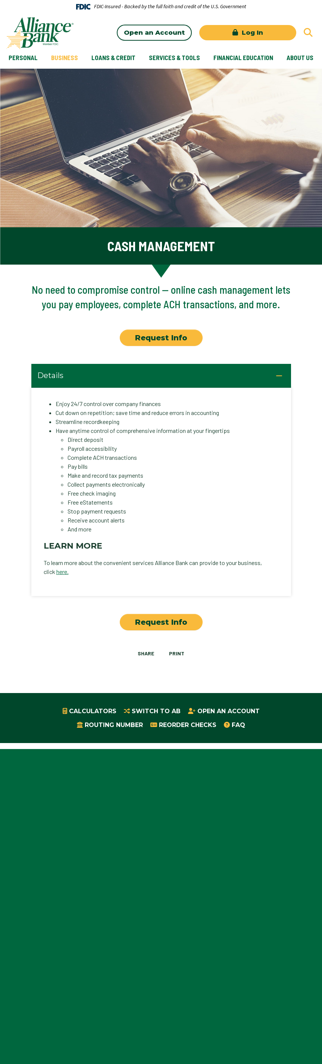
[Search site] (308, 32)
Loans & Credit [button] (113, 57)
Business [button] (64, 57)
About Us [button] (300, 57)
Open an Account (154, 32)
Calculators (92, 711)
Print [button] (177, 653)
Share (145, 653)
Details (50, 375)
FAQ (238, 724)
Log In (251, 32)
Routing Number (114, 724)
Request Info (161, 337)
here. (62, 571)
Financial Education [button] (243, 57)
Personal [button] (23, 57)
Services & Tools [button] (174, 57)
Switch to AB (156, 711)
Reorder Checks (187, 724)
